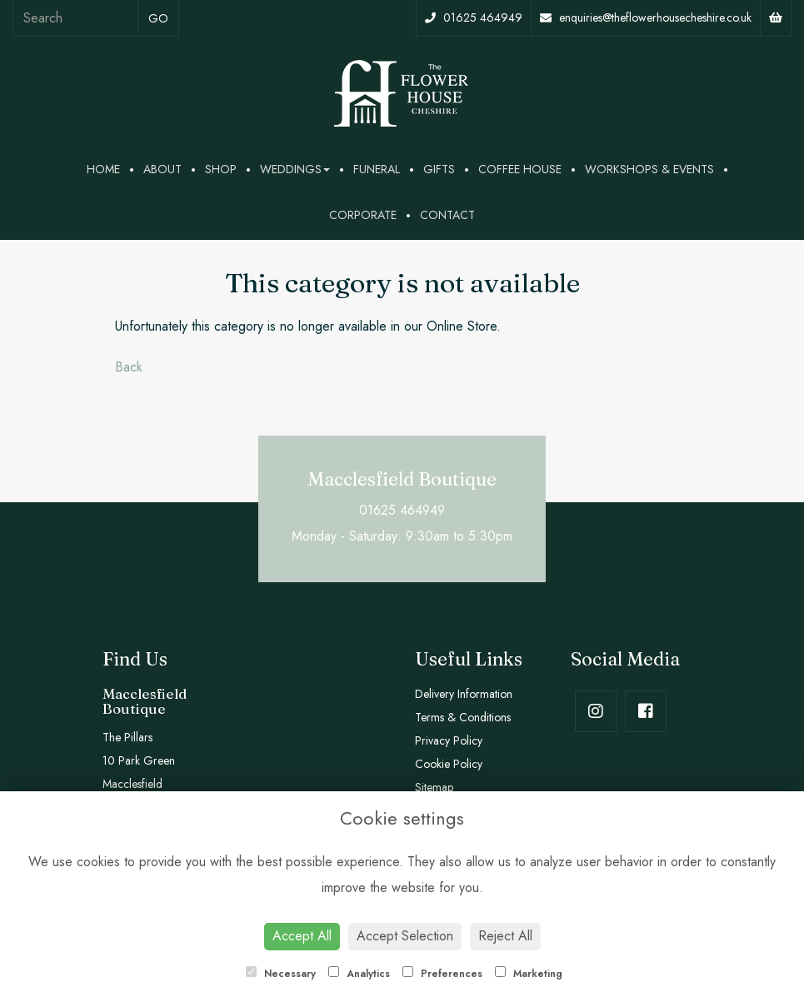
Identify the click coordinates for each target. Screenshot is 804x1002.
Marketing (528, 973)
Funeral (376, 169)
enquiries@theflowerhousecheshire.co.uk (646, 17)
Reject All (505, 935)
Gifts (439, 169)
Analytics (359, 973)
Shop (221, 169)
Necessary (281, 973)
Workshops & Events (649, 169)
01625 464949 (473, 17)
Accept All (302, 935)
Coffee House (520, 169)
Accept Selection (405, 935)
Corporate (363, 215)
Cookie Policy (448, 763)
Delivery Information (463, 693)
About (162, 169)
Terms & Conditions (463, 717)
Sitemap (434, 787)
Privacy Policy (448, 740)
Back (128, 366)
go (158, 18)
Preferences (442, 973)
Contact (447, 215)
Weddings (295, 169)
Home (103, 169)
